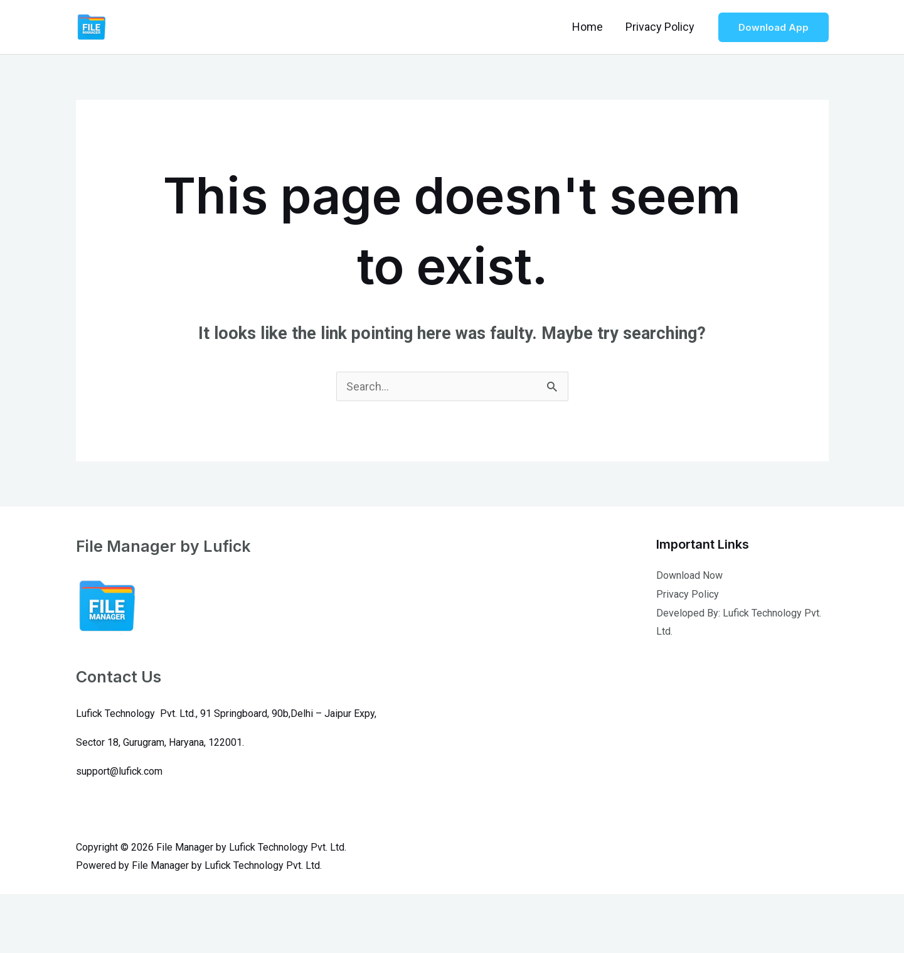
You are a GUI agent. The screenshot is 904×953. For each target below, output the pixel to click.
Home (587, 26)
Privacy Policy (659, 26)
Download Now (689, 575)
